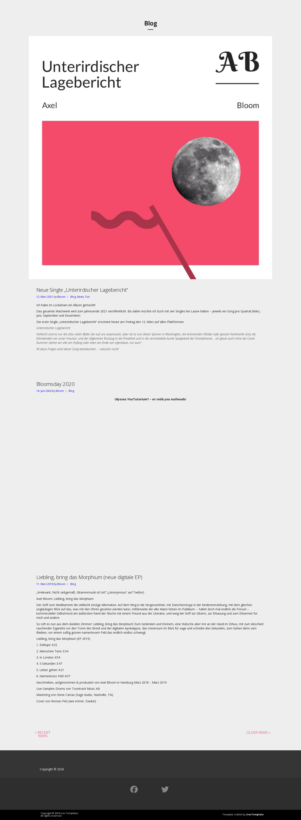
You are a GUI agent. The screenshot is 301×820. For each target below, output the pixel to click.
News (80, 297)
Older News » (258, 732)
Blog (73, 297)
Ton (87, 297)
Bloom (61, 297)
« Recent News (42, 734)
